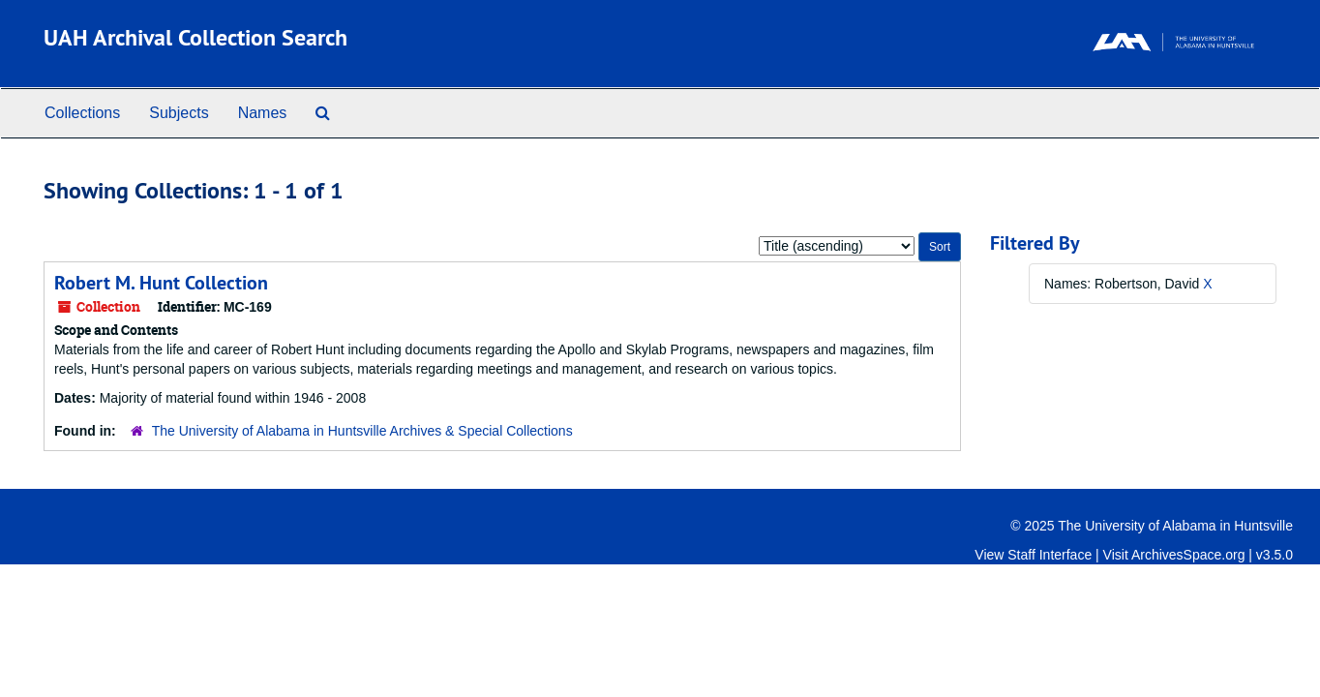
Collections (82, 113)
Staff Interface (1049, 554)
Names (262, 113)
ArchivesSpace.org (1188, 554)
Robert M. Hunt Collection (161, 282)
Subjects (178, 113)
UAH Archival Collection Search (195, 37)
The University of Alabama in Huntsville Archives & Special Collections (362, 431)
